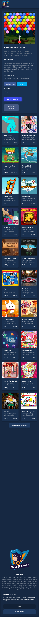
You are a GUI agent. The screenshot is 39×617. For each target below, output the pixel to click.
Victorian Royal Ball (28, 135)
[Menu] (35, 4)
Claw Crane (7, 350)
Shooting (32, 265)
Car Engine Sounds (28, 289)
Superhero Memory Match (12, 289)
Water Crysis (8, 135)
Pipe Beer (7, 412)
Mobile (19, 52)
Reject (19, 606)
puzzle (19, 54)
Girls (34, 142)
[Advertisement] (19, 487)
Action (33, 326)
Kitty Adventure (9, 319)
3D (16, 203)
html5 (6, 54)
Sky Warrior (26, 196)
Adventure (14, 173)
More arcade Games (19, 425)
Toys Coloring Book (28, 412)
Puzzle (13, 52)
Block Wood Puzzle (10, 258)
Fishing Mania (27, 166)
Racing (15, 234)
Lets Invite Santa (27, 350)
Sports (15, 388)
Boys (34, 295)
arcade (12, 54)
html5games (28, 54)
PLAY (5, 142)
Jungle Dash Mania (10, 166)
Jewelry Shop (26, 381)
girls (6, 56)
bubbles (25, 56)
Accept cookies (19, 611)
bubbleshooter (15, 56)
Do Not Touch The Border (12, 227)
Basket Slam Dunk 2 (10, 381)
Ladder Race (8, 196)
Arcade (6, 52)
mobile (26, 52)
